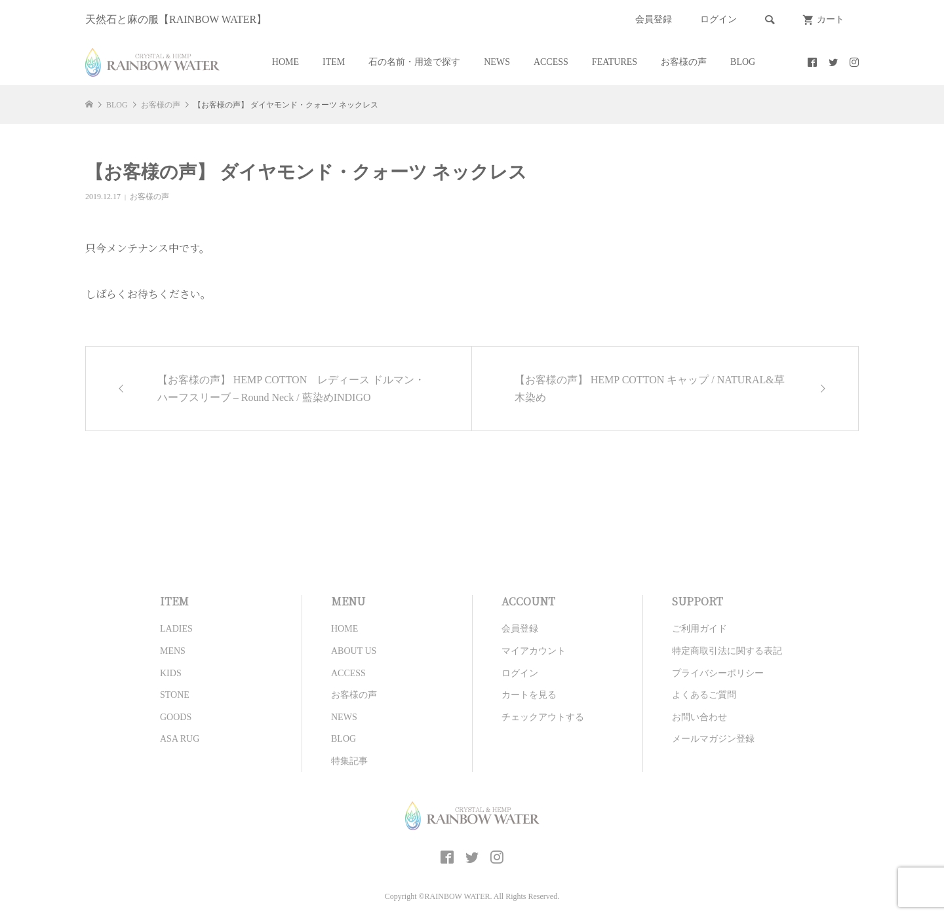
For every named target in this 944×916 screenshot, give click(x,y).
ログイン (718, 19)
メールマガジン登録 (713, 739)
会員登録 (653, 19)
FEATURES (614, 62)
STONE (174, 695)
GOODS (175, 717)
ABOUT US (353, 651)
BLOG (742, 62)
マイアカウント (534, 651)
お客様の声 (684, 62)
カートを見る (529, 695)
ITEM (334, 62)
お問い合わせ (699, 717)
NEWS (497, 62)
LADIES (176, 629)
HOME (285, 62)
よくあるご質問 (704, 695)
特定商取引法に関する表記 (727, 651)
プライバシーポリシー (718, 673)
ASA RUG (179, 739)
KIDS (171, 673)
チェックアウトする (543, 717)
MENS (173, 651)
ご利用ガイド (699, 629)
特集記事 (349, 761)
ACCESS (551, 62)
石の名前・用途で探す (414, 62)
